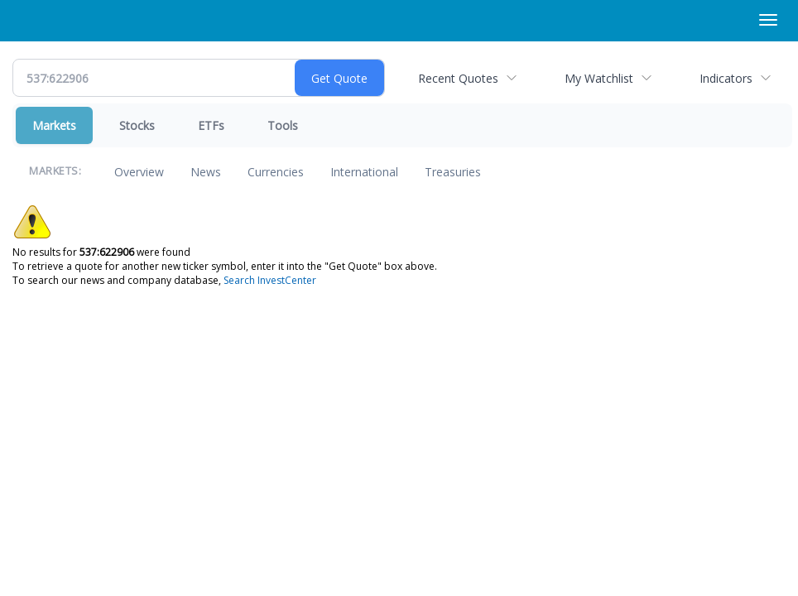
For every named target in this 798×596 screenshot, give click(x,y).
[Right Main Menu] (768, 20)
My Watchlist (599, 78)
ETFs (211, 125)
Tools (282, 125)
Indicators (725, 78)
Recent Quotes (458, 78)
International (364, 172)
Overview (139, 172)
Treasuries (453, 172)
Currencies (276, 172)
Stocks (137, 125)
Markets (54, 125)
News (205, 172)
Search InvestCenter (270, 280)
